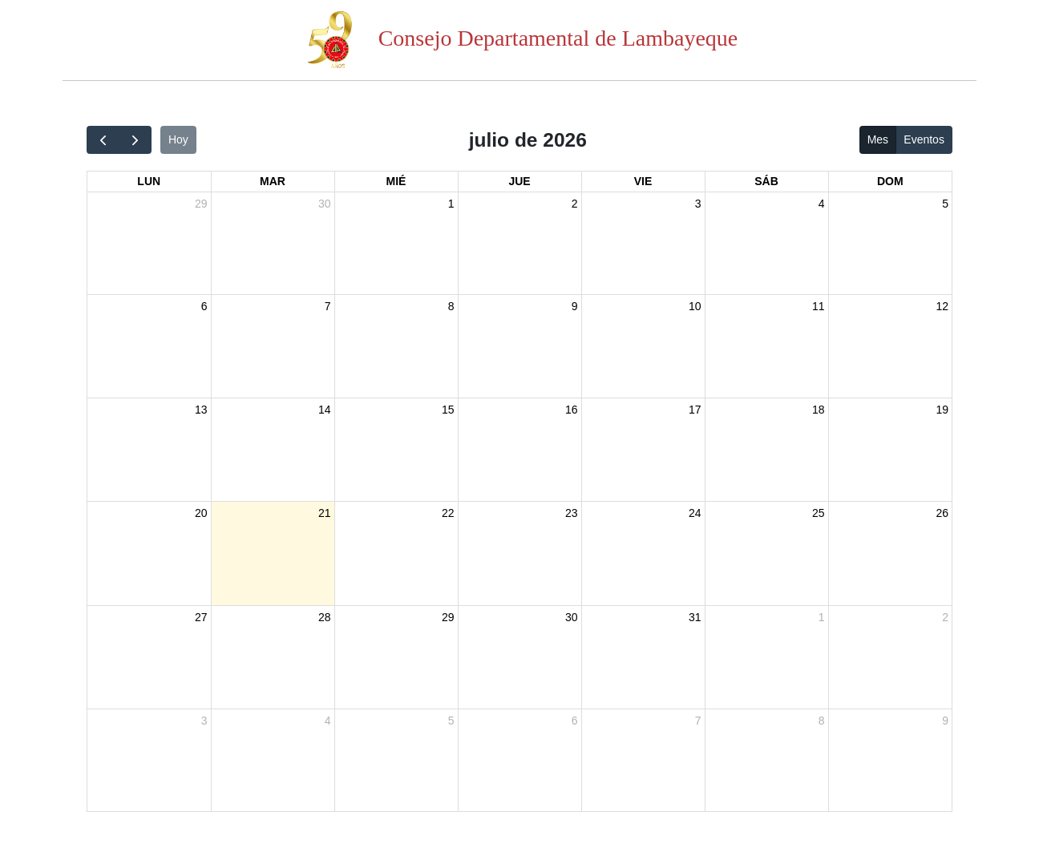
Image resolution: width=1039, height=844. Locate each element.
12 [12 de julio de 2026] (942, 306)
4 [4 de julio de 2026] (822, 203)
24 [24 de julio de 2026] (695, 513)
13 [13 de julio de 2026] (201, 409)
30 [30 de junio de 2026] (324, 203)
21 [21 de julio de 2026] (324, 513)
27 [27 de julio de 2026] (201, 617)
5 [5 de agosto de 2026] (451, 720)
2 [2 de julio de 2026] (575, 203)
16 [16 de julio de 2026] (571, 409)
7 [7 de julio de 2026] (328, 306)
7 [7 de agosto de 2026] (698, 720)
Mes (877, 139)
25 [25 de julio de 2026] (818, 513)
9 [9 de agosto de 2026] (945, 720)
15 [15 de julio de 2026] (448, 409)
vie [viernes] (643, 181)
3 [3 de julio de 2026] (698, 203)
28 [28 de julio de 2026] (324, 617)
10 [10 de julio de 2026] (695, 306)
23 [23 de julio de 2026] (571, 513)
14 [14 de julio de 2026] (324, 409)
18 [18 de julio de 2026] (818, 409)
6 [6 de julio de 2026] (204, 306)
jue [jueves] (519, 181)
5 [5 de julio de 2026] (945, 203)
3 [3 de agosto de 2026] (204, 720)
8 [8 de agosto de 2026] (822, 720)
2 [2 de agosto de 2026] (945, 617)
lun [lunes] (148, 181)
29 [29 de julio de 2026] (448, 617)
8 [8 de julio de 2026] (451, 306)
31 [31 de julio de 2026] (695, 617)
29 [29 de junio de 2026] (201, 203)
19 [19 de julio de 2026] (942, 409)
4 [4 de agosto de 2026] (328, 720)
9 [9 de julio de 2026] (575, 306)
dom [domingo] (890, 181)
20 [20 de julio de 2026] (201, 513)
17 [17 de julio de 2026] (695, 409)
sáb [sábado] (766, 181)
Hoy (178, 139)
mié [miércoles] (396, 181)
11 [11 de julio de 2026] (818, 306)
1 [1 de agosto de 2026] (822, 617)
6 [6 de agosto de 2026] (575, 720)
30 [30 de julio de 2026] (571, 617)
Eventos (924, 139)
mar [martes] (272, 181)
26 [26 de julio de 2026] (942, 513)
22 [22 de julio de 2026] (448, 513)
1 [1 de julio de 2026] (451, 203)
